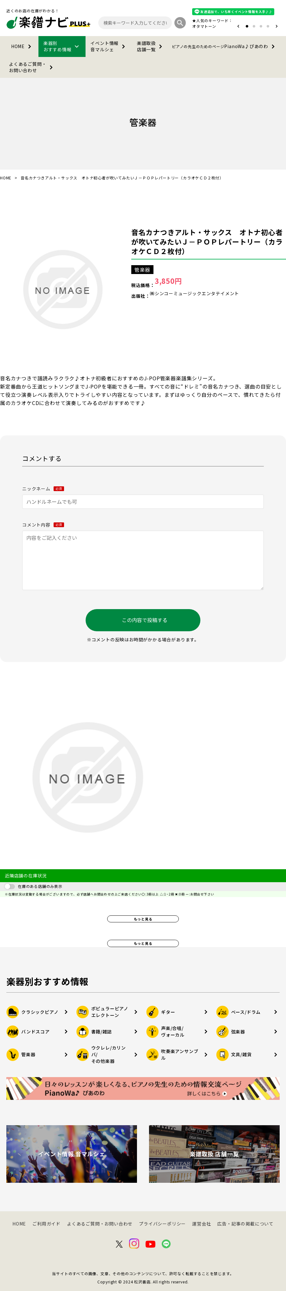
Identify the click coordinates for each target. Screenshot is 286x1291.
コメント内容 (43, 524)
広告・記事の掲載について (245, 1223)
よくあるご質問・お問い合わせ (32, 67)
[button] (238, 26)
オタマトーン (204, 26)
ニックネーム (43, 488)
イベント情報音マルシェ (108, 46)
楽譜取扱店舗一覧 (151, 46)
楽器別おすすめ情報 (62, 46)
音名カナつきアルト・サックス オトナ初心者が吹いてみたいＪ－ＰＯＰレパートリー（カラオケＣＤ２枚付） (207, 241)
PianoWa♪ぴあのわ (224, 46)
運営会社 (201, 1223)
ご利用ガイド (46, 1223)
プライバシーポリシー (162, 1223)
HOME (22, 46)
